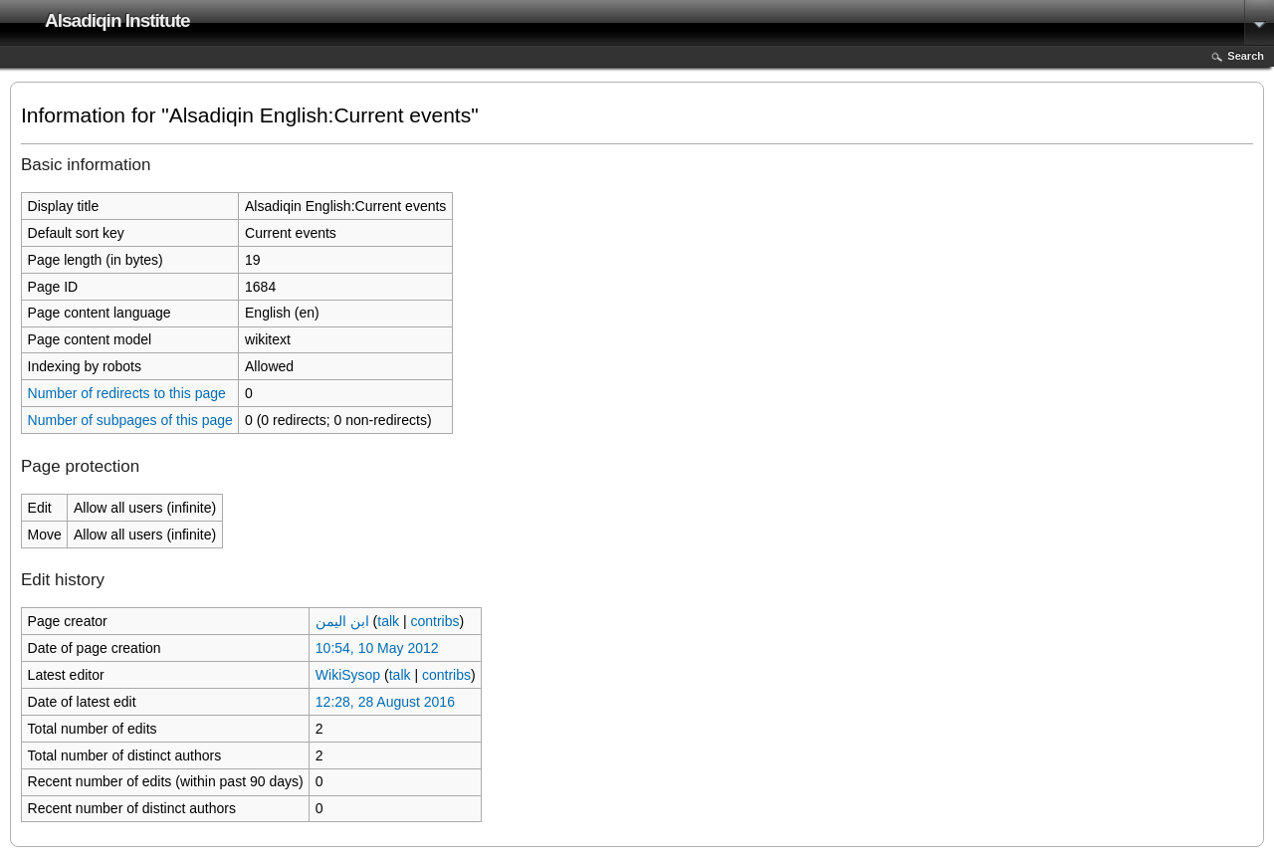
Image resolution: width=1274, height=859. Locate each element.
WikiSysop (348, 675)
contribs (434, 621)
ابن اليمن (342, 621)
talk (388, 621)
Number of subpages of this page (130, 420)
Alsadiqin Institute (117, 20)
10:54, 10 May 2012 (377, 648)
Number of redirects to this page (127, 393)
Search (1245, 56)
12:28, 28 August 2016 (385, 702)
